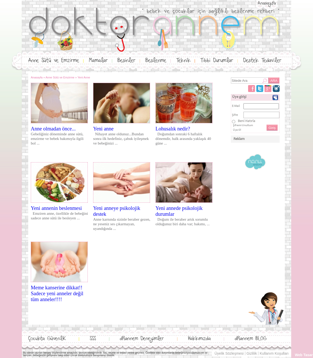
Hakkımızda (199, 339)
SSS (93, 339)
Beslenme (155, 60)
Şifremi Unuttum (243, 125)
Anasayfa (267, 3)
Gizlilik (252, 353)
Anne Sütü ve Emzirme (53, 60)
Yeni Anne (83, 77)
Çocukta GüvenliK (47, 339)
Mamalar (98, 60)
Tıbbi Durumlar (216, 60)
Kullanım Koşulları (274, 353)
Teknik (183, 60)
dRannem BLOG (251, 339)
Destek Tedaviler (262, 60)
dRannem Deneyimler (142, 339)
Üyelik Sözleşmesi (229, 353)
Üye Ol (237, 130)
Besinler (126, 60)
